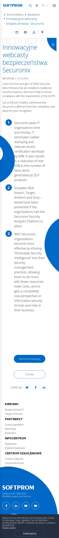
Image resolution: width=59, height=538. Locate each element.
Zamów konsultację (29, 359)
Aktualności (33, 14)
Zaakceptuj (29, 533)
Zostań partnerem (14, 424)
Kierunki (11, 404)
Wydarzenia (11, 443)
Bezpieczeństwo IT (14, 409)
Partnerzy (14, 419)
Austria (37, 6)
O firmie (29, 374)
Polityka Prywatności (15, 447)
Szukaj (30, 6)
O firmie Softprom (14, 458)
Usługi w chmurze (13, 413)
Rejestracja (10, 428)
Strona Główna (14, 14)
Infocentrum (15, 438)
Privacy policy (9, 527)
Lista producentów (14, 462)
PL (43, 5)
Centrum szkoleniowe (23, 453)
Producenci (10, 432)
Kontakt (9, 467)
